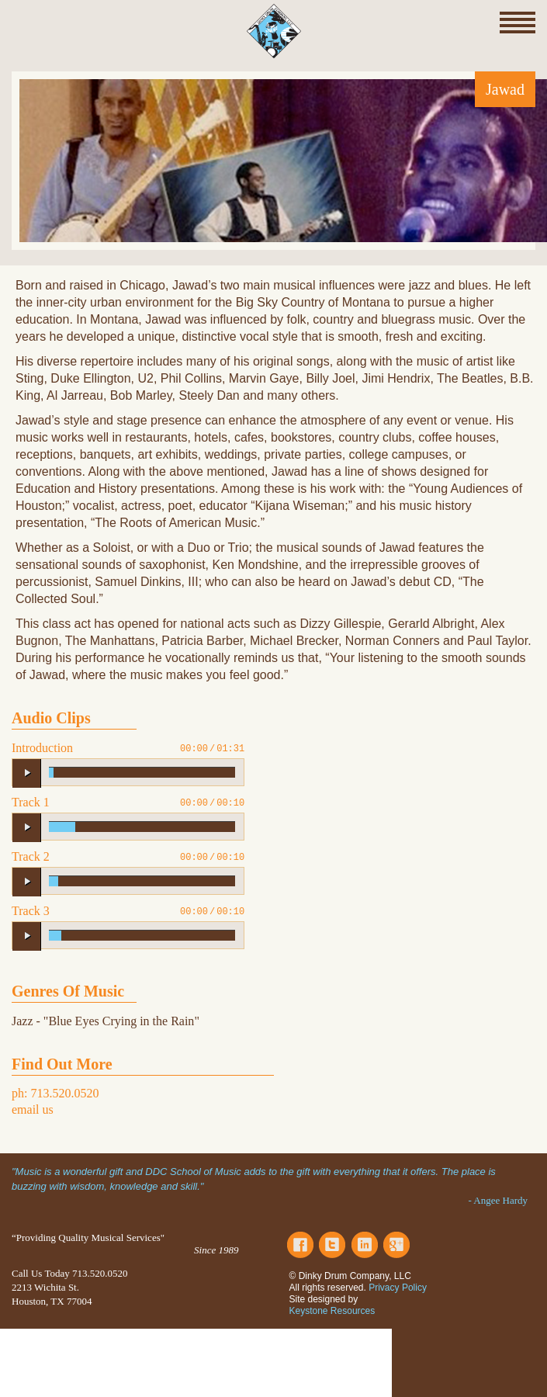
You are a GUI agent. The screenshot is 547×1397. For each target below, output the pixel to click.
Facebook (300, 1245)
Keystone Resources (332, 1310)
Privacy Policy (398, 1287)
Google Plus (396, 1245)
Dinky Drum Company (274, 31)
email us (33, 1109)
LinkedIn (364, 1245)
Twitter (332, 1245)
